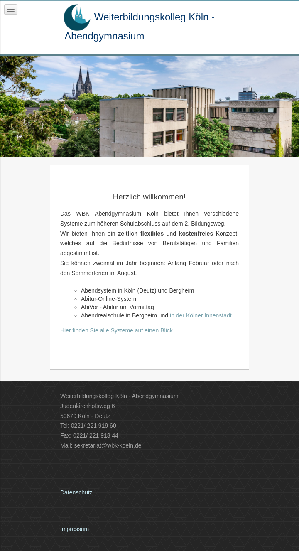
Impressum (74, 529)
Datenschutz (76, 492)
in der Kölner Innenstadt (201, 315)
